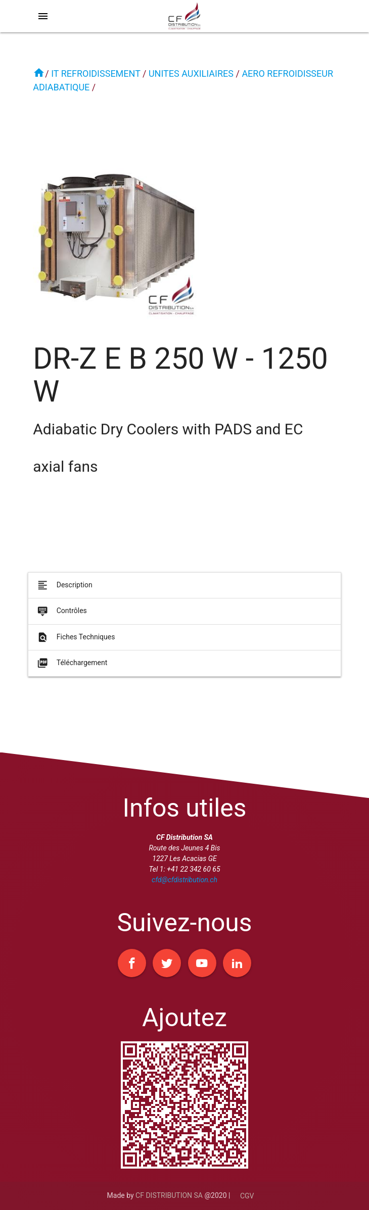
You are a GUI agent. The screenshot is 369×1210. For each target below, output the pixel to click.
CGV (247, 1196)
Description (64, 588)
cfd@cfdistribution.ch (184, 880)
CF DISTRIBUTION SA (169, 1195)
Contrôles (61, 615)
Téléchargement (71, 667)
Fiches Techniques (75, 640)
